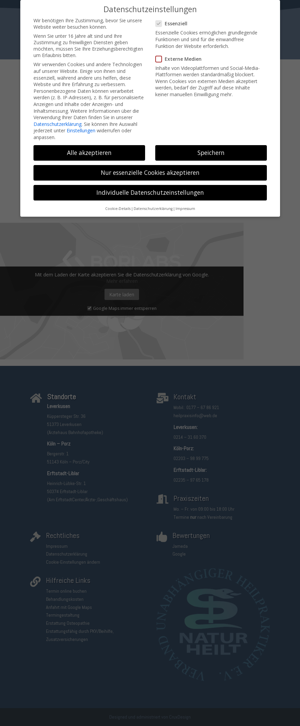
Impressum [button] (185, 204)
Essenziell (174, 19)
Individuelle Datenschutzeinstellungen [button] (150, 188)
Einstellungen (81, 126)
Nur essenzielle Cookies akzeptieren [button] (150, 168)
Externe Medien (181, 54)
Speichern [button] (211, 148)
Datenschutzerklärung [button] (153, 204)
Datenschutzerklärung (57, 119)
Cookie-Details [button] (118, 204)
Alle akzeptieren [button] (89, 148)
